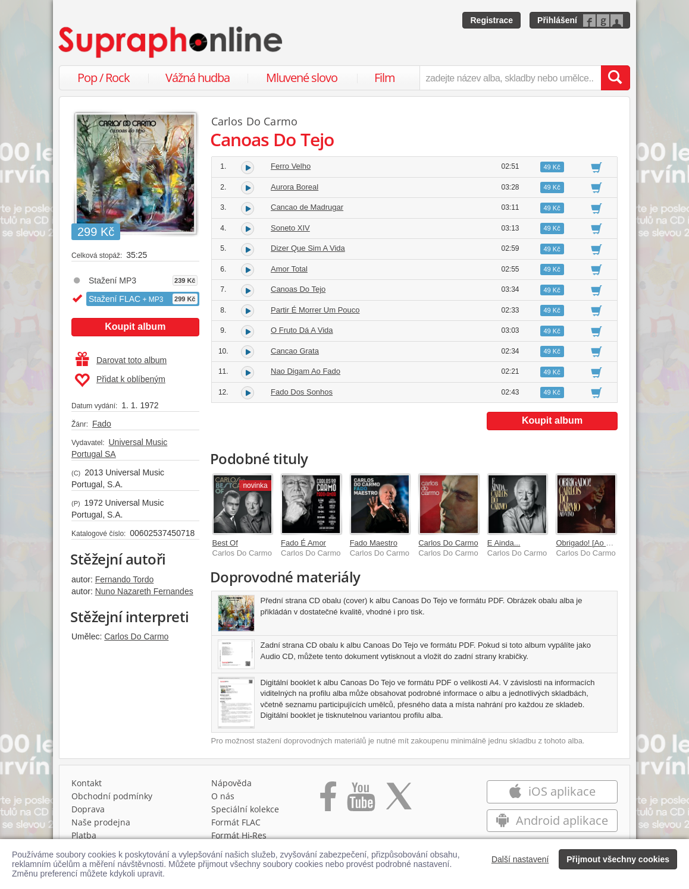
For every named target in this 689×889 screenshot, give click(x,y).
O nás (222, 796)
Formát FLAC (236, 822)
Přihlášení (557, 20)
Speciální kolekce (245, 809)
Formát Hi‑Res (239, 835)
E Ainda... (504, 542)
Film (384, 78)
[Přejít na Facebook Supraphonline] (328, 800)
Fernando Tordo (124, 579)
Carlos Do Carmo (136, 636)
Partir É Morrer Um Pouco (315, 309)
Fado (101, 423)
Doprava (88, 809)
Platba (83, 835)
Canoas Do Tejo (298, 289)
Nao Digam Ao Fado (305, 371)
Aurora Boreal (294, 186)
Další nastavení (520, 859)
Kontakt (86, 783)
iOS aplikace (552, 791)
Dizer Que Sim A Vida (308, 248)
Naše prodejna (100, 822)
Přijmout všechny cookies (617, 859)
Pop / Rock (103, 78)
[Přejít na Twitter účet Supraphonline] (399, 800)
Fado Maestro (373, 542)
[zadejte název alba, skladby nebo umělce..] (510, 77)
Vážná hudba (197, 78)
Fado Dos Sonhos (302, 391)
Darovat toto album (121, 360)
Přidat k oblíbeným (119, 380)
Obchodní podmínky (111, 796)
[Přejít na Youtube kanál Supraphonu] (360, 800)
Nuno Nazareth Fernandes (144, 591)
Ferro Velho (291, 166)
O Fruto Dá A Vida (302, 330)
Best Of (225, 542)
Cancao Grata (295, 350)
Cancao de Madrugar (307, 207)
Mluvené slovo (301, 78)
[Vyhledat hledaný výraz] (615, 77)
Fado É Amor (303, 542)
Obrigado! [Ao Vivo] (589, 542)
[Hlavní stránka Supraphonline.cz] (171, 42)
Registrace (491, 20)
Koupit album (135, 326)
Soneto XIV (290, 227)
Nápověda (231, 783)
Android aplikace (552, 820)
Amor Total (289, 268)
